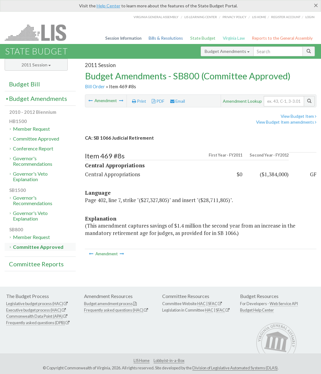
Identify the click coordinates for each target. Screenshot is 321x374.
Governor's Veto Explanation (30, 176)
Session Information (123, 38)
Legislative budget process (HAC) (34, 303)
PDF (158, 101)
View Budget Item (298, 116)
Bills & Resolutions (166, 38)
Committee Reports (36, 264)
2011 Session (36, 64)
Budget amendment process (108, 303)
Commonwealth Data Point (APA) (34, 316)
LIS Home (142, 360)
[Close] (316, 5)
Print (139, 101)
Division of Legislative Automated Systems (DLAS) (235, 367)
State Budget (202, 38)
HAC (201, 303)
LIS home (259, 17)
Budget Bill (24, 84)
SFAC (212, 303)
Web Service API (284, 303)
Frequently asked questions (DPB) (35, 322)
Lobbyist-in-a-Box (169, 360)
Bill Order (95, 86)
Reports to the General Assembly (282, 38)
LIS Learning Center (200, 17)
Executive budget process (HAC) (33, 310)
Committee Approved (36, 138)
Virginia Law (234, 38)
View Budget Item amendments (286, 122)
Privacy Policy (235, 17)
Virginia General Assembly (156, 17)
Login (310, 17)
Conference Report (33, 148)
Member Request (31, 129)
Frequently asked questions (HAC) (113, 310)
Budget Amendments (227, 51)
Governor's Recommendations (32, 161)
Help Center (108, 5)
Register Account (285, 17)
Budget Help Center (257, 310)
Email (177, 101)
